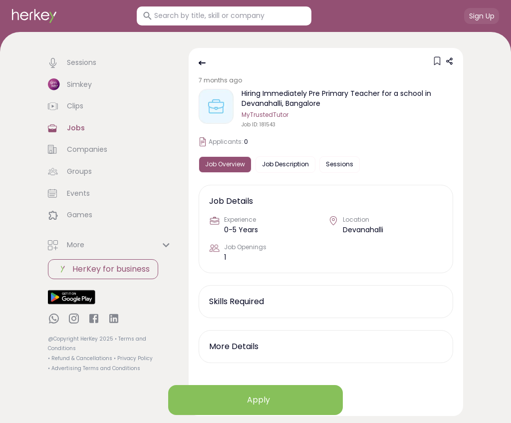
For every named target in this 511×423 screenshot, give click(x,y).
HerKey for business (103, 269)
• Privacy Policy (133, 358)
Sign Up (482, 16)
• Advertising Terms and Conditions (94, 368)
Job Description (285, 164)
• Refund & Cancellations (80, 358)
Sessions (339, 164)
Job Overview (225, 164)
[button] (110, 63)
